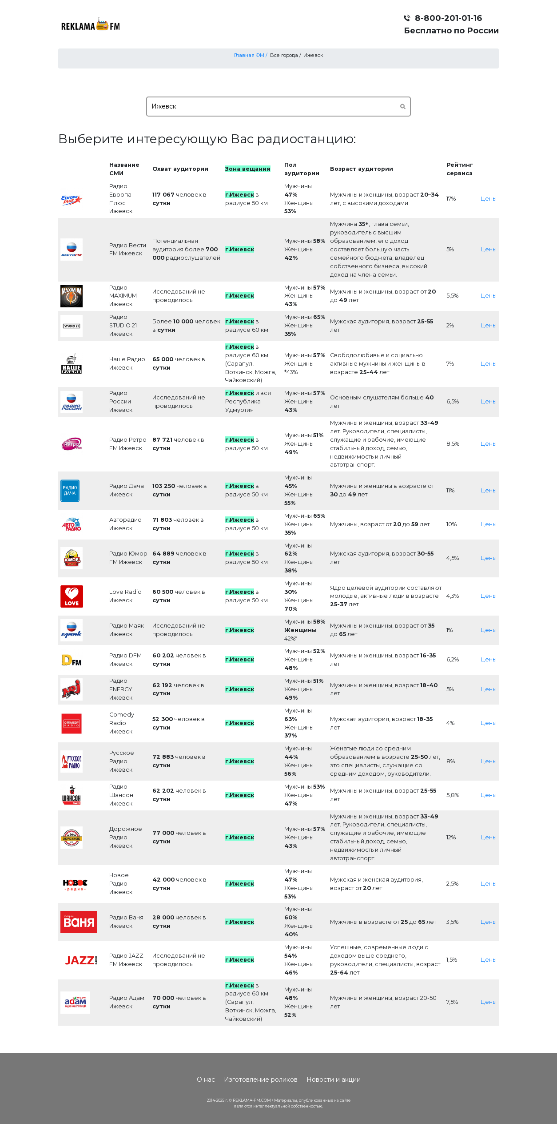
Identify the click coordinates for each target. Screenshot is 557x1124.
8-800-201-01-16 (448, 18)
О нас (206, 1080)
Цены (489, 198)
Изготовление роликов (261, 1080)
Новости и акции (333, 1080)
